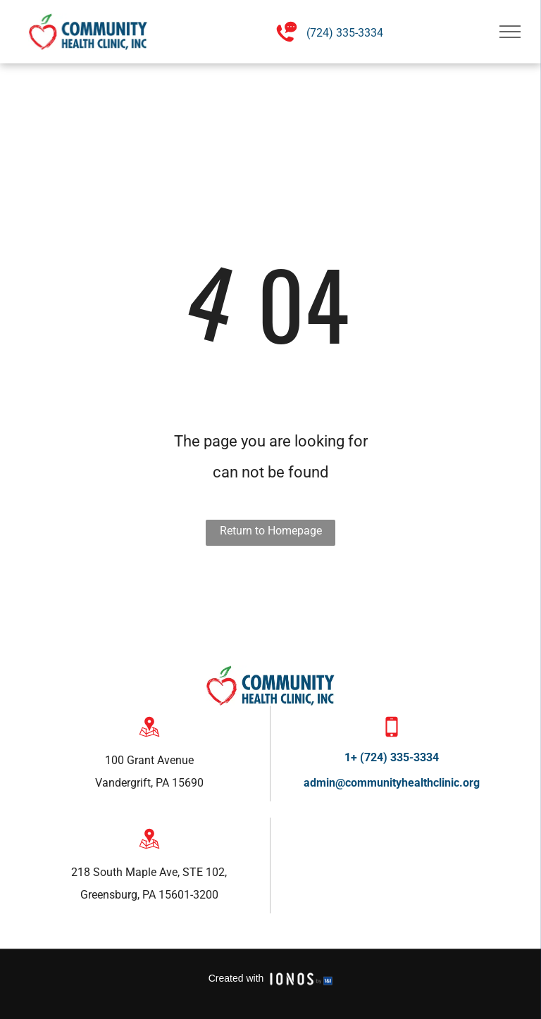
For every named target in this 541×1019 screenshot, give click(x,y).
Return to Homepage (271, 530)
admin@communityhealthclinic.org (392, 782)
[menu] (510, 31)
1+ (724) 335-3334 (391, 757)
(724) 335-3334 (344, 32)
